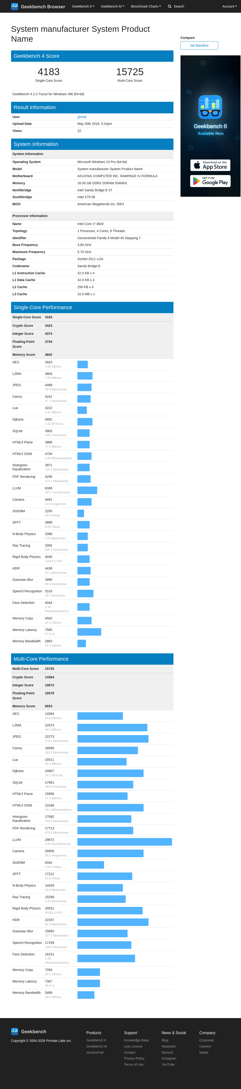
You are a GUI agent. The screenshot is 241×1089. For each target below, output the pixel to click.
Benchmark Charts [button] (144, 6)
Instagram (169, 1058)
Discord (167, 1052)
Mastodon (169, 1046)
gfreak (82, 117)
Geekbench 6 (96, 1040)
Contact (129, 1052)
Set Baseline (199, 45)
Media (203, 1052)
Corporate (206, 1040)
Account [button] (228, 6)
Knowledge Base (136, 1040)
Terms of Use (133, 1064)
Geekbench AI (96, 1046)
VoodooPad (94, 1052)
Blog (165, 1040)
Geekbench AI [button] (111, 6)
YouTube (168, 1064)
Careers (205, 1046)
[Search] (192, 7)
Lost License (133, 1046)
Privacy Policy (134, 1058)
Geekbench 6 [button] (82, 6)
